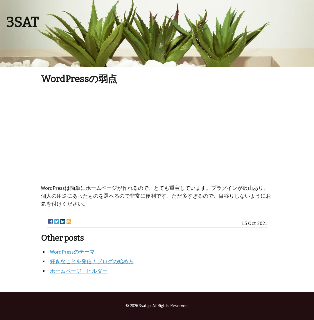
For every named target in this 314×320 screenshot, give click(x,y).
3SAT (22, 22)
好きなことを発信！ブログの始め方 (92, 261)
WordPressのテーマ (72, 251)
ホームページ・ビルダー (78, 271)
